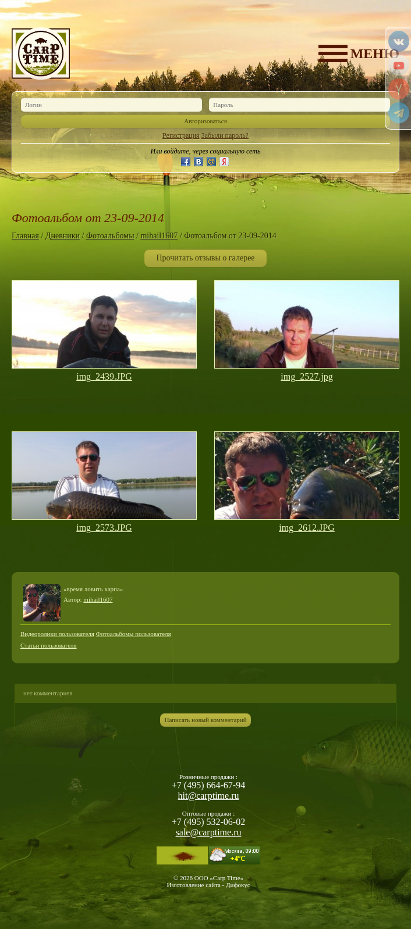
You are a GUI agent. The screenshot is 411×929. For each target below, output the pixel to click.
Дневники (62, 235)
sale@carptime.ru (209, 832)
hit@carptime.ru (208, 796)
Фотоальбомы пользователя (133, 633)
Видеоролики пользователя (57, 633)
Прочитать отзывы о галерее (205, 257)
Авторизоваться (205, 120)
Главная (25, 235)
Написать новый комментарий (205, 719)
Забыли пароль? (225, 135)
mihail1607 (159, 235)
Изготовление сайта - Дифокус (208, 884)
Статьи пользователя (48, 645)
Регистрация (181, 135)
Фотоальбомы (110, 235)
